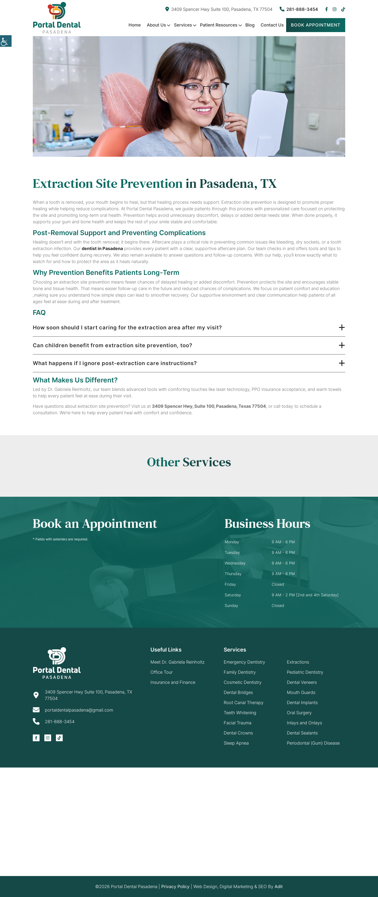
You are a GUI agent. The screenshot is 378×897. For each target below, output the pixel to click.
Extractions (298, 662)
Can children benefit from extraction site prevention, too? (112, 345)
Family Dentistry (240, 672)
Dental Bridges (238, 692)
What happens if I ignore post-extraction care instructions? (115, 363)
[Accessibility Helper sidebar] (6, 41)
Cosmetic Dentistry (243, 682)
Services (183, 24)
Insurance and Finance (172, 682)
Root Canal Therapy (243, 702)
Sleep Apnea (236, 743)
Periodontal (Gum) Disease (313, 743)
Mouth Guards (301, 692)
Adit (279, 886)
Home (134, 24)
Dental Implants (302, 702)
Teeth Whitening (240, 712)
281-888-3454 (299, 9)
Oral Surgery (299, 712)
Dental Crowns (238, 732)
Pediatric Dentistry (305, 672)
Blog (250, 24)
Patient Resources (218, 24)
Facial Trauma (237, 722)
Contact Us (272, 24)
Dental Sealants (302, 732)
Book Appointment (315, 24)
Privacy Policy (175, 886)
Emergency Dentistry (244, 662)
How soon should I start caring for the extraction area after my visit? (127, 327)
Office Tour (161, 672)
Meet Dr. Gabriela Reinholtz (177, 662)
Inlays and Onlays (304, 722)
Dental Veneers (302, 682)
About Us (156, 24)
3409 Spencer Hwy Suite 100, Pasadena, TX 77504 (218, 9)
